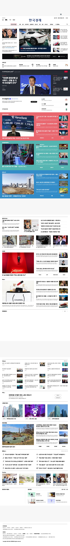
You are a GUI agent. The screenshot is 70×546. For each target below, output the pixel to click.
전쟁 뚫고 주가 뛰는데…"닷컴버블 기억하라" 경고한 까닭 (9, 386)
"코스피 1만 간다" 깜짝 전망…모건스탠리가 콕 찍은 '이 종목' (18, 465)
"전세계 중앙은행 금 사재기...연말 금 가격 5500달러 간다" (10, 80)
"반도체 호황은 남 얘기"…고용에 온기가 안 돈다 (64, 50)
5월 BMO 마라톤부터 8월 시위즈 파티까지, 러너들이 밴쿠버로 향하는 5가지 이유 (47, 440)
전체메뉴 (58, 24)
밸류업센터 (62, 195)
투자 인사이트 (4, 75)
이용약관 (31, 533)
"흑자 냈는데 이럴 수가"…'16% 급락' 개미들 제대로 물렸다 (52, 461)
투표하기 (58, 395)
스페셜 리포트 (5, 403)
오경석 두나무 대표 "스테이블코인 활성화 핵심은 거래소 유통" (31, 375)
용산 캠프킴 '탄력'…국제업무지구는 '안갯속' (14, 196)
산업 (23, 24)
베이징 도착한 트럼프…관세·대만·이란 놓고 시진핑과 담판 (64, 31)
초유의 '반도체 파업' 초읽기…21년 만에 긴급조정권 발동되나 (64, 37)
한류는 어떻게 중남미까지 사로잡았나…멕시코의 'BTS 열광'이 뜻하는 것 (60, 485)
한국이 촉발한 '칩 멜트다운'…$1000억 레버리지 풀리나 (46, 147)
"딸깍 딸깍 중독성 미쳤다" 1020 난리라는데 (10, 221)
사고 (67, 489)
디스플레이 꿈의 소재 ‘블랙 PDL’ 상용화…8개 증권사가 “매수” (57, 90)
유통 (42, 24)
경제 (20, 24)
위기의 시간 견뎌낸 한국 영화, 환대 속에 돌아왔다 (46, 254)
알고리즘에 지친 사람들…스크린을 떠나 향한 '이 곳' (46, 296)
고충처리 (12, 527)
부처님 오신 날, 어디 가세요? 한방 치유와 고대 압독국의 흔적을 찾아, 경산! (46, 432)
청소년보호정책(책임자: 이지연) (46, 533)
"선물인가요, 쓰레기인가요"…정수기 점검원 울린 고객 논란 (26, 246)
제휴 (7, 533)
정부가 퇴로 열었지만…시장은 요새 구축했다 (43, 484)
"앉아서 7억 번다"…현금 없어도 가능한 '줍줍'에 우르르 (51, 468)
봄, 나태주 (21, 484)
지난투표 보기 (58, 397)
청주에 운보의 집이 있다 (8, 447)
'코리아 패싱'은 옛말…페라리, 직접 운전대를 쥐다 (47, 304)
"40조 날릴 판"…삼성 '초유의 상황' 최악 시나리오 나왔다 (51, 465)
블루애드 (21, 527)
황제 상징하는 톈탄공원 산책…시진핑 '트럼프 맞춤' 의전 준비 (57, 386)
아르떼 (3, 251)
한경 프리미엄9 (13, 24)
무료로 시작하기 (34, 101)
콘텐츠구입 (10, 533)
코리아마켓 (26, 24)
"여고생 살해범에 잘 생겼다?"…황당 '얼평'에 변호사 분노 (43, 246)
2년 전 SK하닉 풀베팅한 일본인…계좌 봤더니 (50, 220)
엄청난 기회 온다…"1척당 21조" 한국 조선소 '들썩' (16, 458)
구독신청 (8, 527)
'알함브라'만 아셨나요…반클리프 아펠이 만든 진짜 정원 (47, 282)
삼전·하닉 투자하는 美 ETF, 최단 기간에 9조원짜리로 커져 (8, 380)
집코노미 (36, 24)
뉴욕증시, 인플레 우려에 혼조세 (53, 369)
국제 (40, 24)
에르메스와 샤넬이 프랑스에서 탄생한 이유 (13, 303)
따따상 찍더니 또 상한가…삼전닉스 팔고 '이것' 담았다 (16, 468)
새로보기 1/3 (65, 361)
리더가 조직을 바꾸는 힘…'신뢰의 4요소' (9, 484)
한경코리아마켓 (5, 114)
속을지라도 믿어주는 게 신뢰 (24, 66)
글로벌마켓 (31, 24)
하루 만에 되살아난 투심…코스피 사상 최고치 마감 (15, 138)
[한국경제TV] (6, 19)
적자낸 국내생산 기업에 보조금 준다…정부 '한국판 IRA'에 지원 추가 (9, 51)
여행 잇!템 (63, 446)
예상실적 (41, 167)
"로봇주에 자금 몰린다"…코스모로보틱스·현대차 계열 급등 (46, 124)
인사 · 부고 (63, 489)
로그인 (67, 18)
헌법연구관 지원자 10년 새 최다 (31, 369)
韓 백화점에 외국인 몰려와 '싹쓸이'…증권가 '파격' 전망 (47, 131)
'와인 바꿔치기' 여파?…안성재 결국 (60, 246)
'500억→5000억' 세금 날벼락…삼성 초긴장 (50, 223)
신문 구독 (55, 18)
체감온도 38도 (55, 66)
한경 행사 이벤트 (5, 489)
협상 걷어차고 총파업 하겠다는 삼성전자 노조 (9, 66)
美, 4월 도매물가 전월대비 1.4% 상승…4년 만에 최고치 (9, 375)
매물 (52, 195)
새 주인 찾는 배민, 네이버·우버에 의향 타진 (54, 363)
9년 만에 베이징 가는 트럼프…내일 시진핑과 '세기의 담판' (47, 154)
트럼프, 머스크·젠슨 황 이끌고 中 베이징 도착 (31, 363)
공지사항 (29, 489)
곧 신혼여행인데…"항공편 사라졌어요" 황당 (50, 232)
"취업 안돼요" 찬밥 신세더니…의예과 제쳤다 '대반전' (50, 458)
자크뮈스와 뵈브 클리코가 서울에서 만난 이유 (46, 289)
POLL (3, 392)
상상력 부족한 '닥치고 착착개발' (41, 66)
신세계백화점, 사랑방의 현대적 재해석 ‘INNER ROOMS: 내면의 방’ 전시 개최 (46, 425)
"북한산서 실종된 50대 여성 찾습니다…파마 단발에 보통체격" (9, 246)
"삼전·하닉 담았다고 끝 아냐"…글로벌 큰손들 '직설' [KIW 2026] (57, 79)
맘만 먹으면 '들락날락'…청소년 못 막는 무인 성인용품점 (31, 380)
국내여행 (47, 446)
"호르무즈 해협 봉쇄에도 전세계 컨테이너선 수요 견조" (54, 375)
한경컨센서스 (42, 137)
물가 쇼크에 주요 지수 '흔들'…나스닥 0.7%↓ (14, 166)
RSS (27, 533)
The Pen (4, 472)
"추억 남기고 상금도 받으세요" (42, 189)
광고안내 (17, 527)
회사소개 (4, 527)
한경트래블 (4, 423)
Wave (3, 279)
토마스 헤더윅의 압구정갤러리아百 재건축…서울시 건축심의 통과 (47, 175)
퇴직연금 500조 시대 (9, 419)
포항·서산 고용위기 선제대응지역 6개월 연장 (11, 363)
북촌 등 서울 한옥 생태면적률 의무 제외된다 (45, 182)
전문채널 (51, 24)
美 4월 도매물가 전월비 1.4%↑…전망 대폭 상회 (9, 43)
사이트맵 (19, 533)
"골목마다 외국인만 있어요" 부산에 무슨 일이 (50, 226)
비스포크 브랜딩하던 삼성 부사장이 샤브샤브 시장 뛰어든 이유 (31, 386)
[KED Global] (14, 19)
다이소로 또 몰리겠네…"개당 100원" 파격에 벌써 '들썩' (17, 454)
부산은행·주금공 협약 (6, 369)
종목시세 (51, 167)
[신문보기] (3, 19)
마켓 (62, 137)
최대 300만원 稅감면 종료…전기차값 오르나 (33, 48)
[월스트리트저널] (10, 19)
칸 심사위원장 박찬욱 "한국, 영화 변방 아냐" (9, 39)
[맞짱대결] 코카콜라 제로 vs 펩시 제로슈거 (20, 395)
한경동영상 (4, 311)
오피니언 (46, 24)
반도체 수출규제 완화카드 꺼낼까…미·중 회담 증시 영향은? (64, 43)
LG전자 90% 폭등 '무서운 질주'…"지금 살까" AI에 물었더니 (52, 454)
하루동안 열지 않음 (62, 56)
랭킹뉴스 (4, 451)
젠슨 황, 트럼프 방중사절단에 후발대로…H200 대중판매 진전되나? (54, 380)
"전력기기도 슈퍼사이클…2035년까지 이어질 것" (9, 47)
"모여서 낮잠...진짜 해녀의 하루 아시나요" (45, 268)
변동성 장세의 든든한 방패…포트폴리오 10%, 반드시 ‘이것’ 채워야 (47, 161)
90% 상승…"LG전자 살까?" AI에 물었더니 (10, 228)
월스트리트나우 (40, 144)
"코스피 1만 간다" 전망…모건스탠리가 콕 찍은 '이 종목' (47, 117)
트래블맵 (40, 446)
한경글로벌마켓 (5, 142)
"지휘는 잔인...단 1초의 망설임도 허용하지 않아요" (47, 261)
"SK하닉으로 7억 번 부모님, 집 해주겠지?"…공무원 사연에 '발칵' (19, 461)
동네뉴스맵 (41, 195)
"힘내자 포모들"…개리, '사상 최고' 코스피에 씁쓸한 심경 (31, 230)
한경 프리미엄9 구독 (61, 18)
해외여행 (55, 446)
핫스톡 (54, 86)
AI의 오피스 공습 (31, 419)
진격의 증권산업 (53, 419)
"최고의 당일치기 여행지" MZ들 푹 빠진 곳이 (50, 229)
